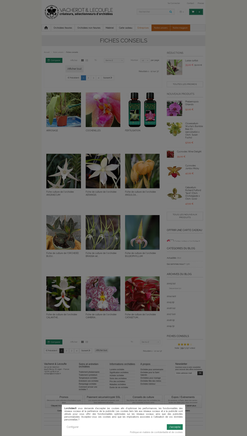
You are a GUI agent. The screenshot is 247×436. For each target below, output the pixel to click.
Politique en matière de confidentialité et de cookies (156, 432)
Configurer (73, 426)
